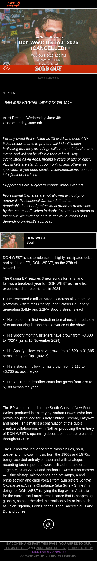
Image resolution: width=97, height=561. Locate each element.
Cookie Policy (80, 548)
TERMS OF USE (16, 548)
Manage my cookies (49, 552)
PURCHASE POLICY (51, 548)
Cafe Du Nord (48, 64)
